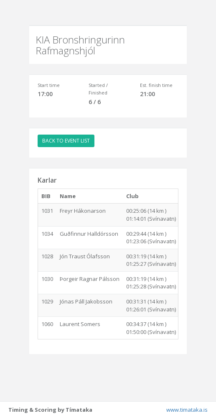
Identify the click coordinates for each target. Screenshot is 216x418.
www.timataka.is (187, 409)
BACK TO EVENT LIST (66, 140)
